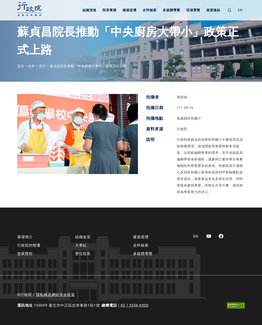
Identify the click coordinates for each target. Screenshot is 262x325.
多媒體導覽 (171, 10)
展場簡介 (25, 237)
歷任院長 (83, 253)
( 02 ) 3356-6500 (133, 305)
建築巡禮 (130, 10)
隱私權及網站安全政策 (55, 295)
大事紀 (81, 245)
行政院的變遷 (29, 245)
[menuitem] (240, 10)
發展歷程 (25, 253)
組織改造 (83, 237)
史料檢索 (150, 10)
